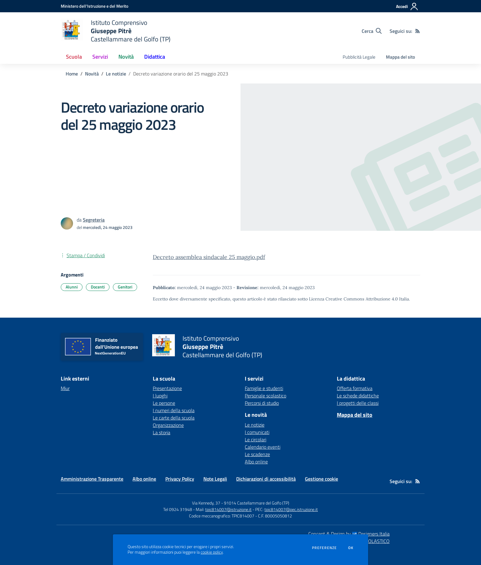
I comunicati (257, 432)
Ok (351, 548)
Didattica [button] (154, 56)
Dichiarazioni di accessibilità (266, 478)
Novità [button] (126, 56)
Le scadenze (257, 454)
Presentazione (167, 388)
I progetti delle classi (358, 403)
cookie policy (212, 552)
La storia (161, 432)
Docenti (98, 287)
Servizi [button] (100, 56)
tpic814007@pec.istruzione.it (291, 509)
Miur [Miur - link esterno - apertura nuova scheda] (65, 388)
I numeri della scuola (173, 410)
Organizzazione (168, 425)
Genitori (125, 287)
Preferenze (324, 548)
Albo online (256, 461)
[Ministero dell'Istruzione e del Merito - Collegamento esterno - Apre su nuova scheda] (94, 6)
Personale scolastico (265, 395)
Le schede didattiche (358, 395)
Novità (92, 73)
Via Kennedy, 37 (206, 503)
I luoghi (160, 395)
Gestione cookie (321, 478)
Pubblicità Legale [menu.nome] (359, 56)
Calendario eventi (262, 447)
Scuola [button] (74, 56)
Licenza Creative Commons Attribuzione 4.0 (353, 299)
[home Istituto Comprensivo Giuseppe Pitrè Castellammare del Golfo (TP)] (116, 30)
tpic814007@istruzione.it (228, 509)
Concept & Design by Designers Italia (349, 533)
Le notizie (116, 73)
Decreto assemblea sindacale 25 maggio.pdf (209, 257)
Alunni (72, 287)
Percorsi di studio (262, 403)
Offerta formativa (354, 388)
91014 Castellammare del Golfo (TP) (256, 503)
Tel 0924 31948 (177, 509)
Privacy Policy (179, 478)
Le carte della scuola (173, 417)
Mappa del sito (400, 56)
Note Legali (215, 478)
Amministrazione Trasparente (92, 478)
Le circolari (255, 439)
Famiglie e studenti (264, 388)
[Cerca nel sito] (371, 31)
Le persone (164, 403)
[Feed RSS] (417, 31)
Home (72, 73)
